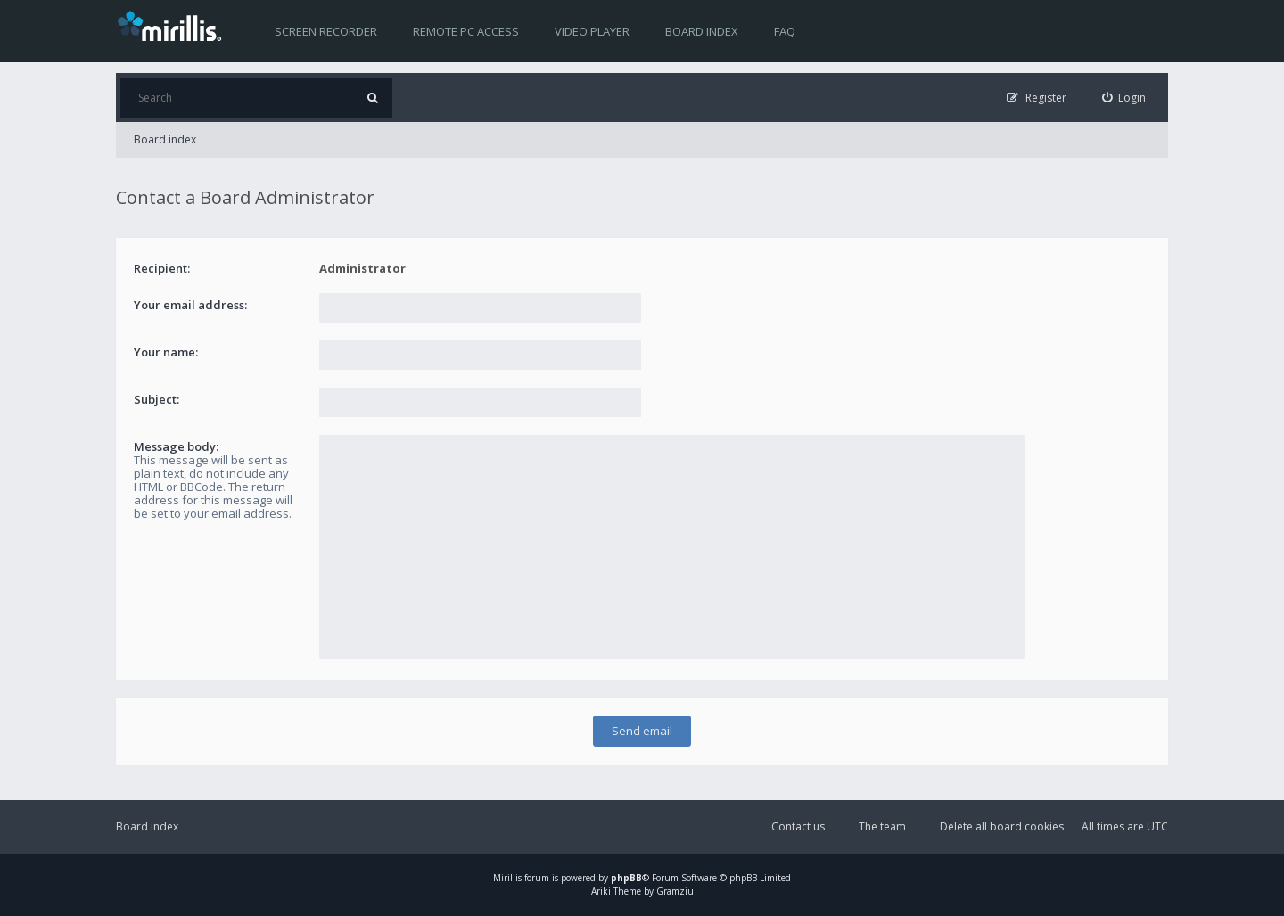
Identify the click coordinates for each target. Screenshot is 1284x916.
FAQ (784, 31)
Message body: (176, 446)
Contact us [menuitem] (798, 826)
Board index (701, 31)
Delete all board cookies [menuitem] (1002, 826)
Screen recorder (326, 31)
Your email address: (190, 305)
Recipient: (162, 268)
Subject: (156, 399)
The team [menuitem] (882, 826)
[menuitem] (1124, 98)
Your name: (166, 352)
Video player (592, 31)
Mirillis (507, 877)
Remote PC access (466, 31)
